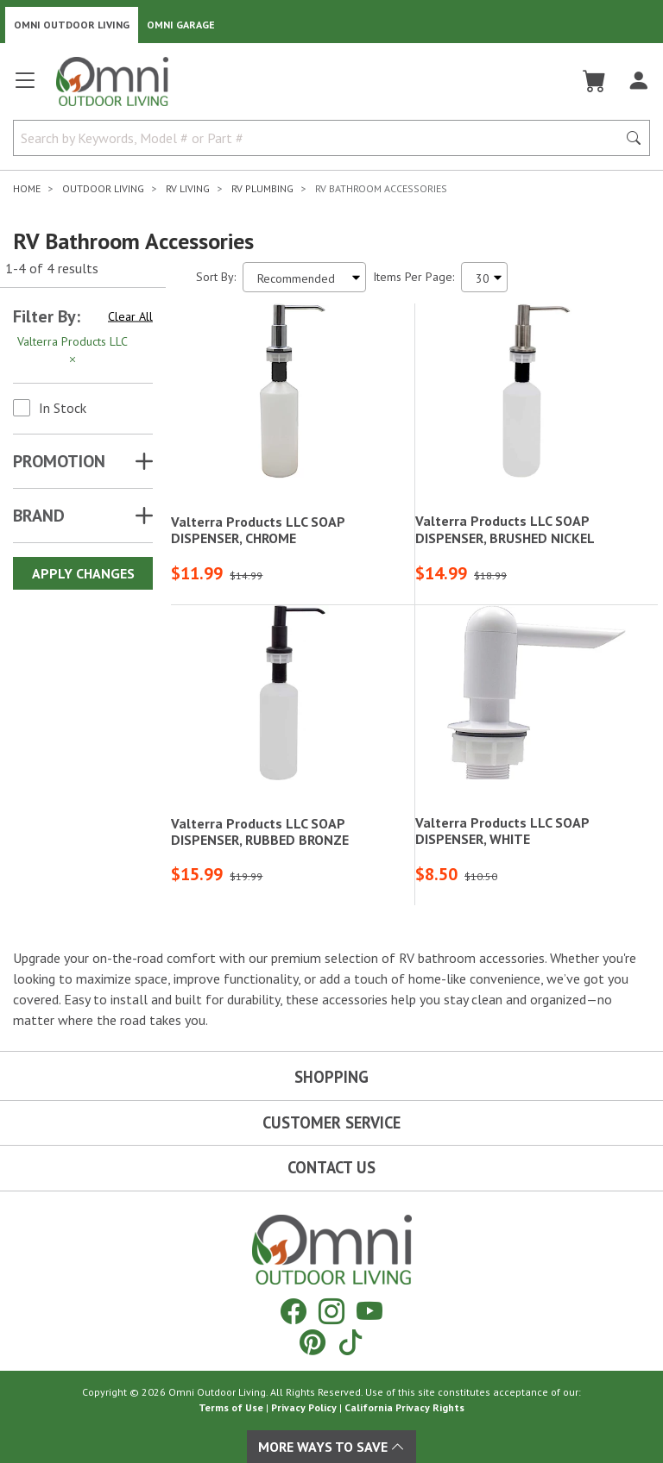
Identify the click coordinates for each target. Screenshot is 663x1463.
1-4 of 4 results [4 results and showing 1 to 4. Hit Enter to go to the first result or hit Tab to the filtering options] (51, 268)
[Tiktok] (350, 1342)
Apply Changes (83, 573)
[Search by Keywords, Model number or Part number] (320, 138)
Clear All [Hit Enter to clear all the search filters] (130, 316)
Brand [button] (39, 515)
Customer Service (331, 1122)
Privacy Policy (304, 1407)
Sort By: (216, 276)
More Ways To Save (331, 1446)
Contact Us (331, 1167)
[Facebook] (293, 1311)
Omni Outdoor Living (71, 24)
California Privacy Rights (404, 1407)
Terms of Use (231, 1407)
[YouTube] (369, 1311)
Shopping (331, 1076)
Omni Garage (181, 24)
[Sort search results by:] (304, 277)
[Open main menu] (25, 87)
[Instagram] (331, 1311)
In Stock (62, 407)
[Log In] (638, 81)
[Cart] (594, 81)
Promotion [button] (59, 461)
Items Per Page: (413, 276)
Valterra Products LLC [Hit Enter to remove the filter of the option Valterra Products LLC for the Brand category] (72, 350)
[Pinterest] (312, 1342)
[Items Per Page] (484, 277)
